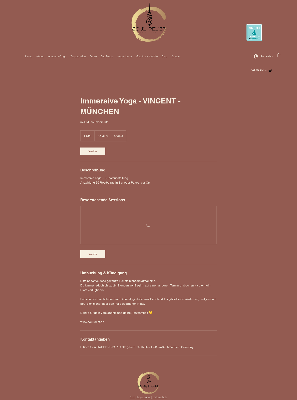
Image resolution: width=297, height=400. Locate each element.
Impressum (144, 397)
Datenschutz (160, 397)
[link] (92, 151)
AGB (132, 397)
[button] (279, 55)
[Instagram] (270, 70)
